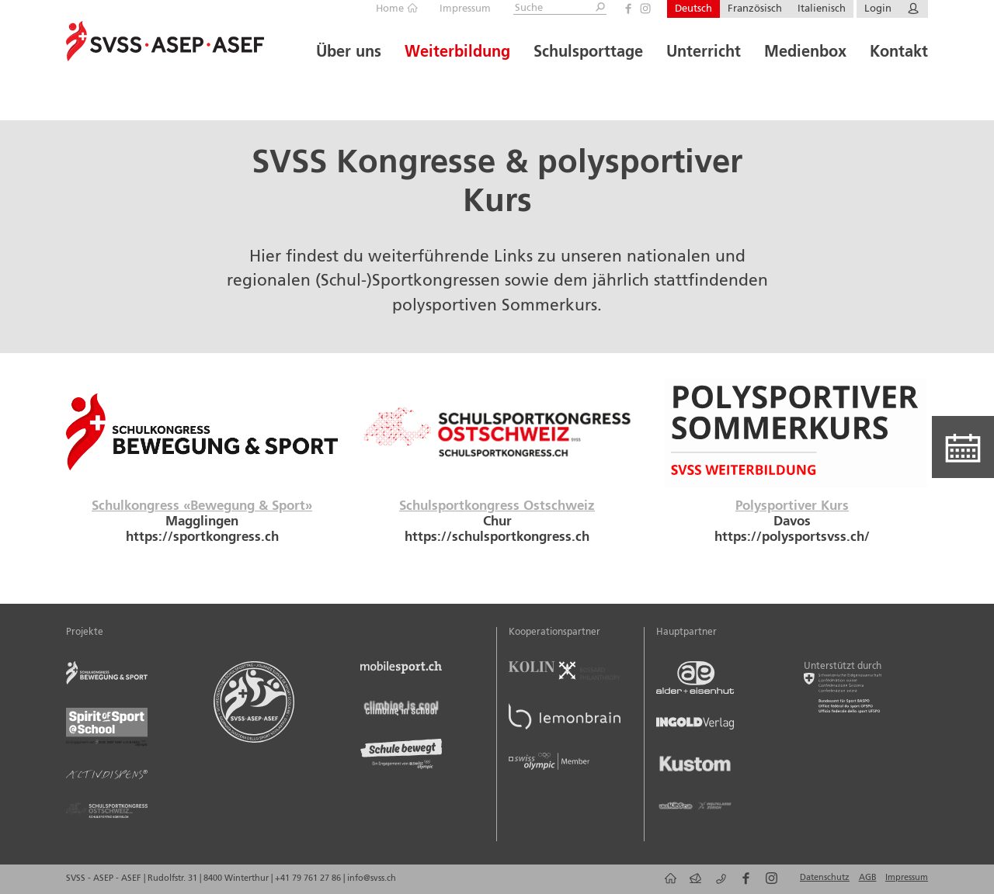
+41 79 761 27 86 (309, 878)
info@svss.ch (371, 878)
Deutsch (693, 9)
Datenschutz (825, 877)
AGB (868, 877)
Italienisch (822, 9)
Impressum (465, 9)
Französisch (755, 9)
